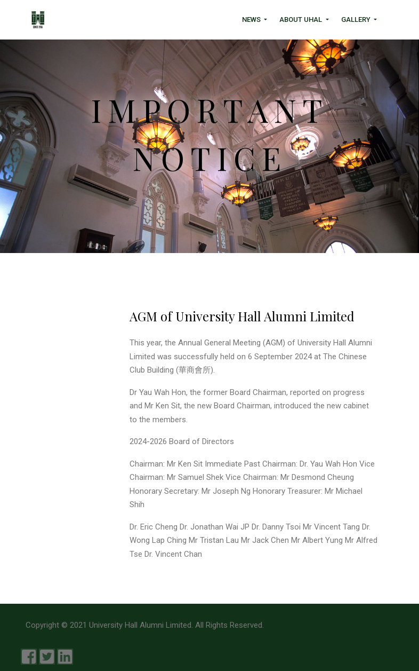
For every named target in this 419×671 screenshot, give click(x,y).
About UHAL (301, 19)
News (252, 19)
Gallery (356, 19)
